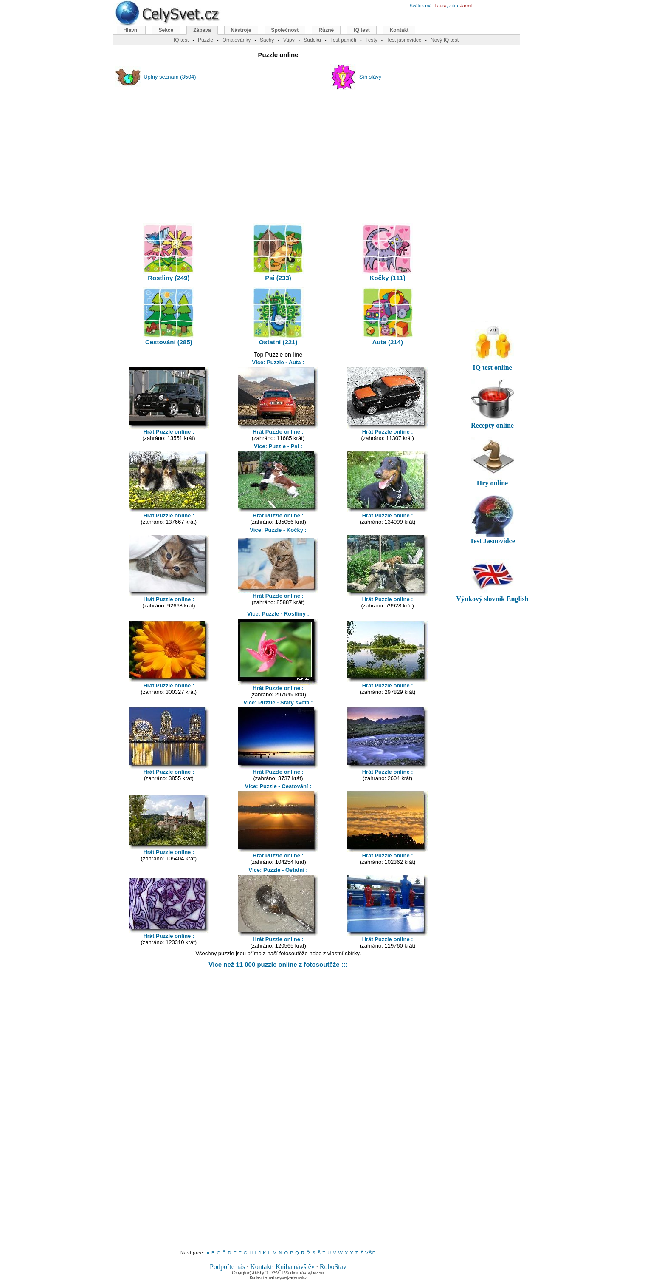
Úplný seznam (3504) (170, 77)
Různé (326, 30)
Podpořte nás (227, 1266)
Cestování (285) (168, 316)
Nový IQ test (445, 40)
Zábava (202, 30)
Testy (371, 40)
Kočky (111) (387, 252)
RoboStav (333, 1266)
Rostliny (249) (168, 252)
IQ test (361, 30)
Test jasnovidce (403, 40)
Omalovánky (237, 40)
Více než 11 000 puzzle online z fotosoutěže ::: (278, 964)
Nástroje (241, 30)
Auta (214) (387, 316)
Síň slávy (370, 77)
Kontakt (261, 1266)
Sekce (166, 30)
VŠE (370, 1252)
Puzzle (205, 40)
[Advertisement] (278, 152)
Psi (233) (278, 252)
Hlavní (131, 30)
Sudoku (312, 40)
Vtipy (289, 40)
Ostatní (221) (278, 316)
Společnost (285, 30)
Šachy (267, 40)
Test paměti (343, 40)
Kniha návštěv (295, 1266)
